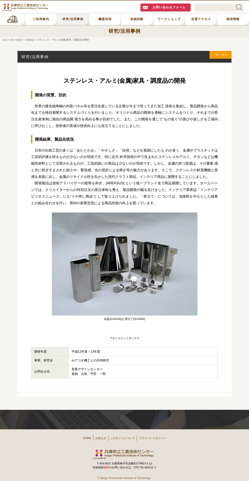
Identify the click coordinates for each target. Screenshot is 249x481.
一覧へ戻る (218, 56)
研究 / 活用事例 (21, 39)
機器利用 (105, 19)
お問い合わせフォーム (169, 7)
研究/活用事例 (72, 19)
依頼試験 (137, 19)
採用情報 (233, 19)
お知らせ (95, 436)
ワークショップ (169, 19)
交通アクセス (201, 19)
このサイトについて (124, 436)
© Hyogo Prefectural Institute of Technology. (124, 475)
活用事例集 (39, 39)
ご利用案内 (41, 19)
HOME (12, 19)
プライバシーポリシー (161, 436)
